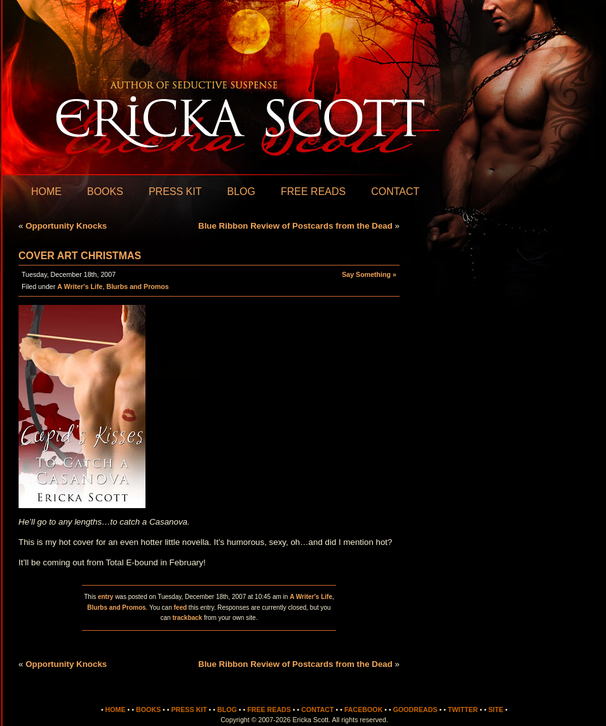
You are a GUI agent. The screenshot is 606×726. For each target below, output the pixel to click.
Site (496, 709)
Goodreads (415, 709)
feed (180, 607)
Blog (241, 191)
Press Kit (175, 191)
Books (105, 191)
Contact (395, 191)
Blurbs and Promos (137, 286)
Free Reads (313, 191)
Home (46, 191)
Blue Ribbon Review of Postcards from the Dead (295, 226)
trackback (187, 617)
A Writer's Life (79, 286)
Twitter (463, 709)
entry (105, 596)
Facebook (363, 709)
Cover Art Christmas (79, 255)
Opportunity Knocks (66, 226)
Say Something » (369, 274)
